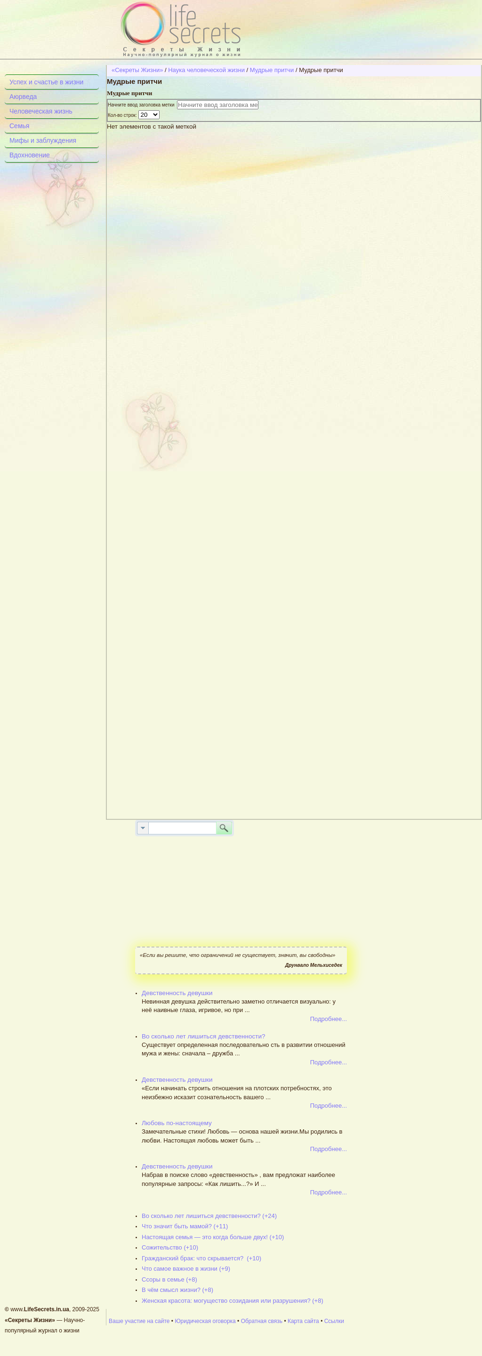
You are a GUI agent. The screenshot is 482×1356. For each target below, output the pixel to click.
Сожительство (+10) (170, 1247)
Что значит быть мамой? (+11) (185, 1226)
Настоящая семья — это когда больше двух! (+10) (213, 1237)
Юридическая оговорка (205, 1321)
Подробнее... (328, 1018)
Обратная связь (261, 1321)
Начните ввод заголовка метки (142, 104)
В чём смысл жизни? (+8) (177, 1289)
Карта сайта (303, 1321)
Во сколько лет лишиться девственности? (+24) (209, 1215)
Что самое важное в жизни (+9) (186, 1268)
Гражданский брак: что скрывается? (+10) (201, 1258)
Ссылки (334, 1321)
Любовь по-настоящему (177, 1123)
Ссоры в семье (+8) (169, 1279)
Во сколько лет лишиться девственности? (203, 1036)
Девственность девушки (177, 993)
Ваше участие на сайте (139, 1321)
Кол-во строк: (123, 115)
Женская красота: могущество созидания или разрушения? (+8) (232, 1300)
